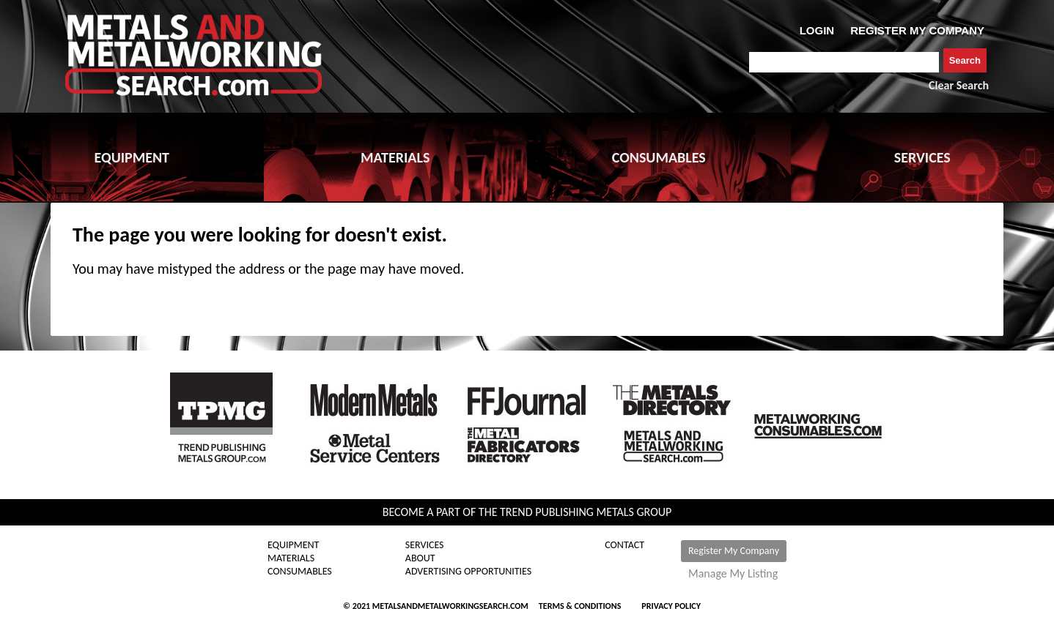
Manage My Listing (733, 574)
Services (424, 545)
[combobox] (844, 62)
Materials (291, 558)
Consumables (300, 571)
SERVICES (922, 157)
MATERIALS (395, 157)
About (420, 558)
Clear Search (959, 85)
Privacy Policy (671, 606)
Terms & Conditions (580, 606)
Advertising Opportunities (468, 571)
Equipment (293, 545)
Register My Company (733, 550)
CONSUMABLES (659, 157)
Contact (624, 545)
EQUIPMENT (132, 157)
